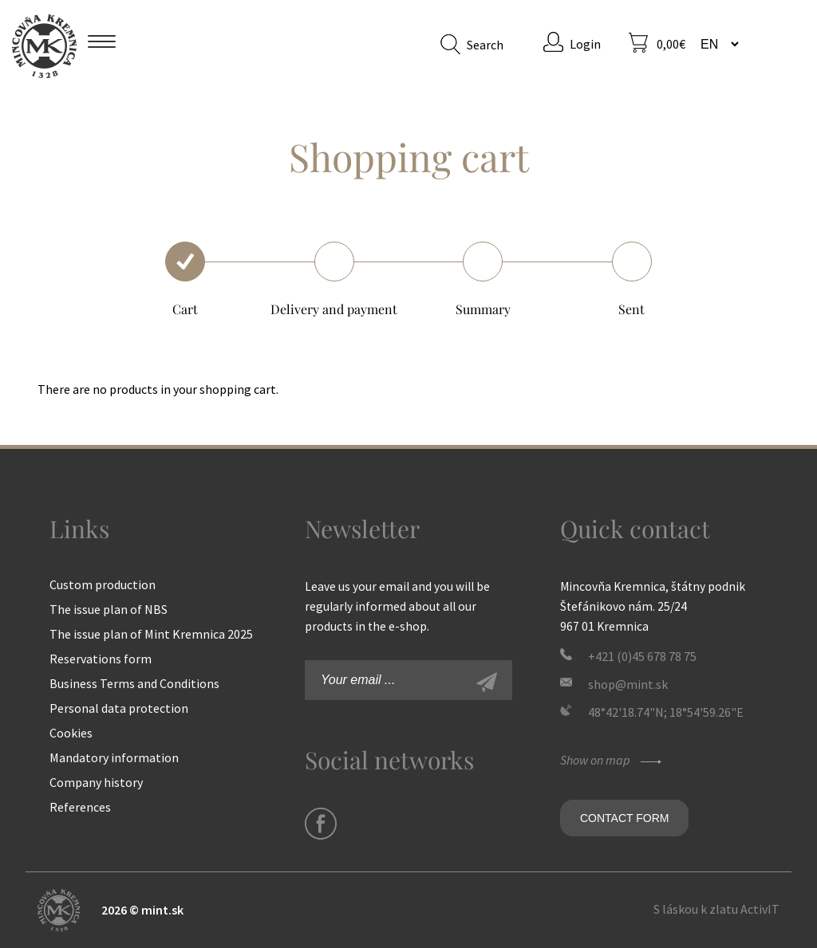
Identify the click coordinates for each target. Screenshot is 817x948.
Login (585, 44)
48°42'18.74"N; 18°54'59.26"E (666, 712)
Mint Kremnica (44, 46)
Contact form (624, 818)
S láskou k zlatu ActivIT (716, 909)
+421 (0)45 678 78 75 (642, 656)
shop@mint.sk (628, 684)
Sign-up (504, 684)
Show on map (612, 760)
